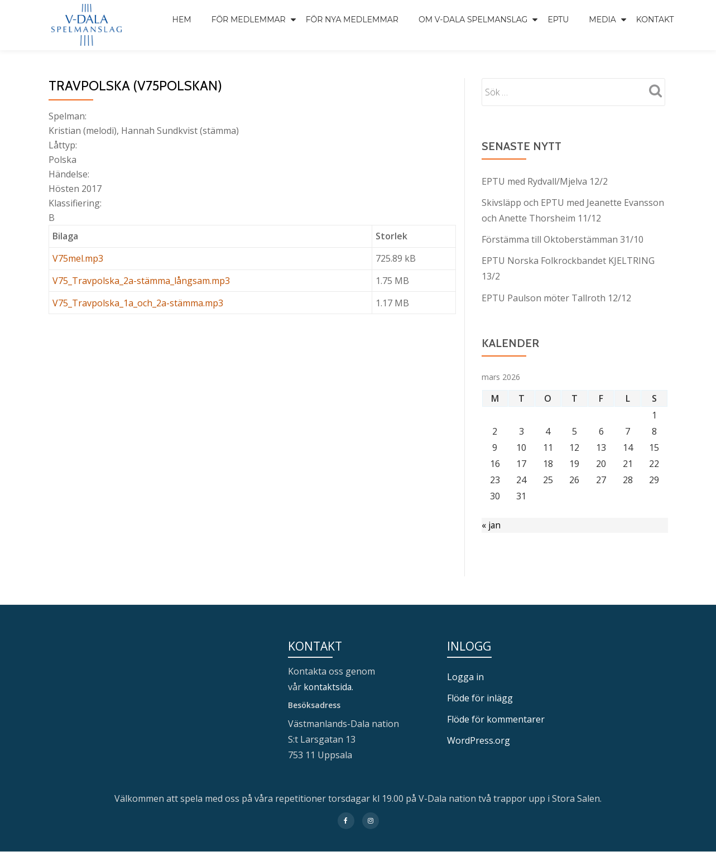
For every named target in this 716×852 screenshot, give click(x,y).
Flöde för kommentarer (496, 719)
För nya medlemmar (352, 20)
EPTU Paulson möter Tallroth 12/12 (556, 297)
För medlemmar (249, 20)
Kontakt (655, 20)
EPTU (558, 20)
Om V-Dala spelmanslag (473, 20)
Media (602, 20)
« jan (491, 525)
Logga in (465, 677)
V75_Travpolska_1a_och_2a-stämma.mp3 (137, 303)
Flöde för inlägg (480, 698)
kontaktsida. (330, 687)
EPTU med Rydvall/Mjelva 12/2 (545, 181)
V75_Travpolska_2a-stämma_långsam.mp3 (141, 281)
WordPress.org (478, 740)
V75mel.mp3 (77, 258)
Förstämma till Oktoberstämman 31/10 (562, 239)
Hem (181, 20)
